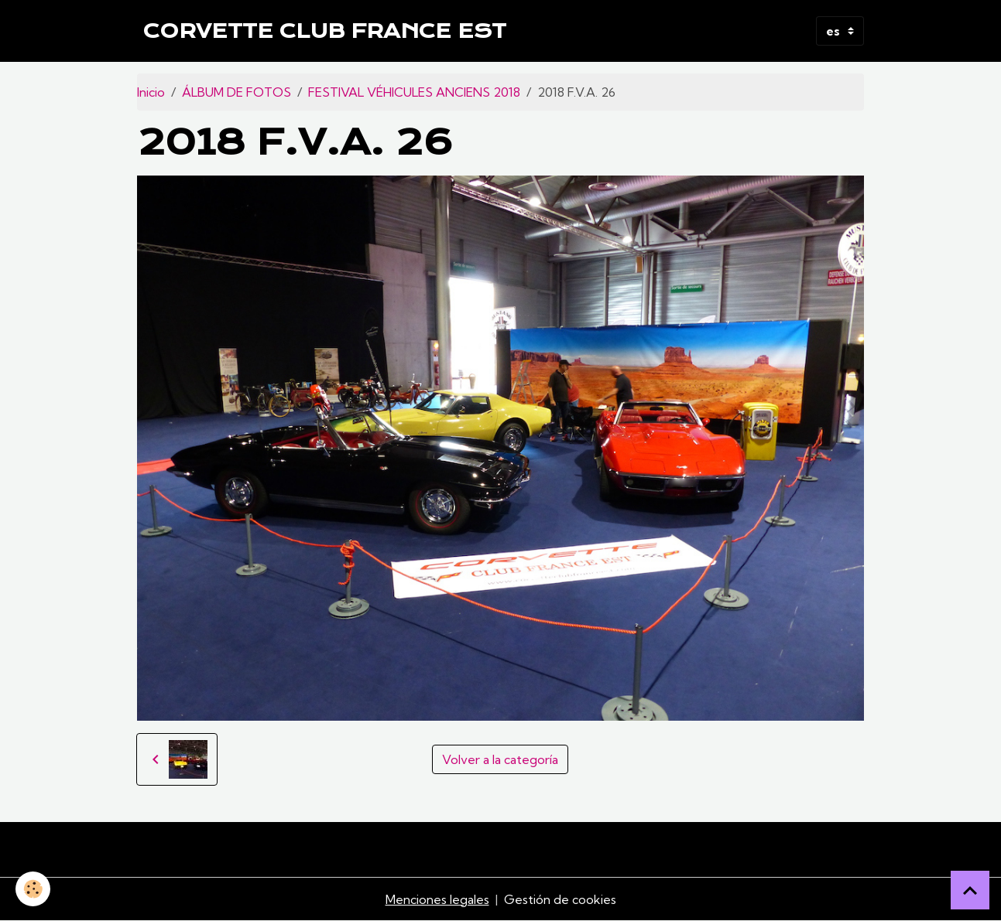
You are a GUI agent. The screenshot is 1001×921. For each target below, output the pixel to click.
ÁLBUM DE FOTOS (236, 92)
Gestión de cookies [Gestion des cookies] (560, 899)
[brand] (324, 30)
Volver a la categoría (500, 759)
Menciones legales (437, 899)
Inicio (151, 92)
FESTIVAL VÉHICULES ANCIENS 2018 (414, 92)
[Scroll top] (970, 890)
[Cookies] (32, 889)
